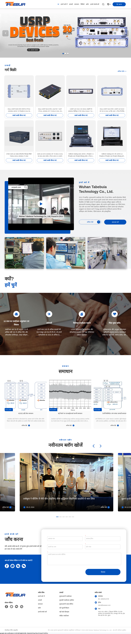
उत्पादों (71, 4)
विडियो (82, 4)
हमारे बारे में (64, 4)
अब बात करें (115, 222)
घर (58, 4)
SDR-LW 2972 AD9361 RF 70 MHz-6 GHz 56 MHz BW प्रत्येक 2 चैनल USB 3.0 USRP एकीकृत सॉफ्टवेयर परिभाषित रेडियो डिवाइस (50, 155)
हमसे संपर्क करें (94, 4)
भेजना (103, 572)
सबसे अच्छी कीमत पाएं (19, 115)
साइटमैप (16, 630)
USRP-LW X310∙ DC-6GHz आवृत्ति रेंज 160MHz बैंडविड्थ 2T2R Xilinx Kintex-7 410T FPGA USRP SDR (81, 110)
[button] (63, 53)
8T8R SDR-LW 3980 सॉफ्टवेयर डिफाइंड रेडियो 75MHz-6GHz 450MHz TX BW (19, 155)
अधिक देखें (122, 71)
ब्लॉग (87, 4)
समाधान (76, 4)
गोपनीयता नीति (8, 630)
